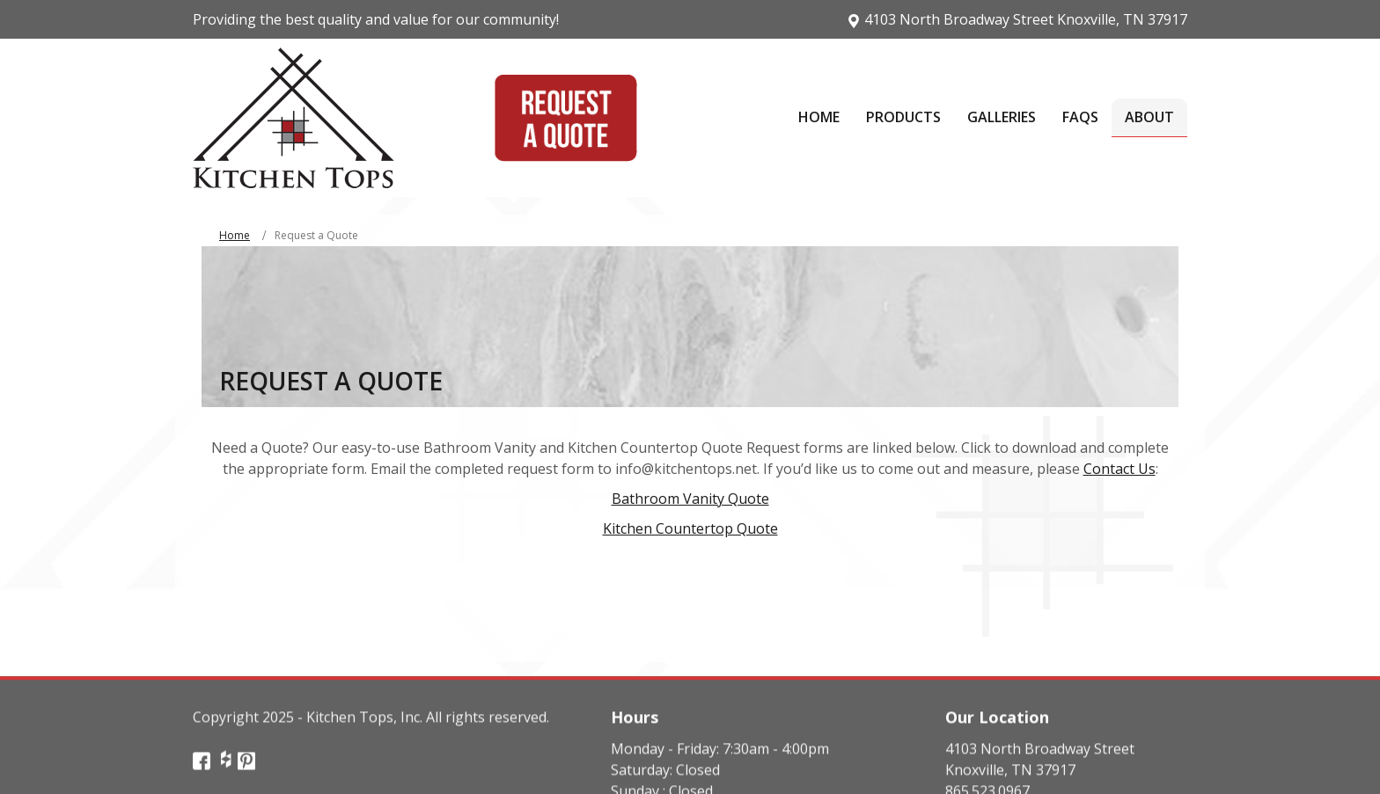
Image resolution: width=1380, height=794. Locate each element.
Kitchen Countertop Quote (690, 528)
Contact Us (1119, 468)
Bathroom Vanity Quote (690, 498)
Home (234, 235)
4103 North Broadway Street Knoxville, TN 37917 (1017, 19)
